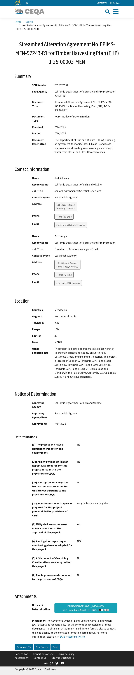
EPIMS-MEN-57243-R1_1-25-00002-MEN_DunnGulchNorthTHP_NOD (86, 608)
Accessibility (21, 657)
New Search (42, 647)
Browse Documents (63, 657)
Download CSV (24, 647)
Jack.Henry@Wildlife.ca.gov (70, 224)
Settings (115, 3)
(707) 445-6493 (64, 216)
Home (18, 21)
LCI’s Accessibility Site (72, 636)
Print (55, 647)
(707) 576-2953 (64, 274)
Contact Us (102, 2)
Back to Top (21, 654)
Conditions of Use (43, 654)
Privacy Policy (66, 654)
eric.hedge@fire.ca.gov (68, 283)
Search (29, 21)
